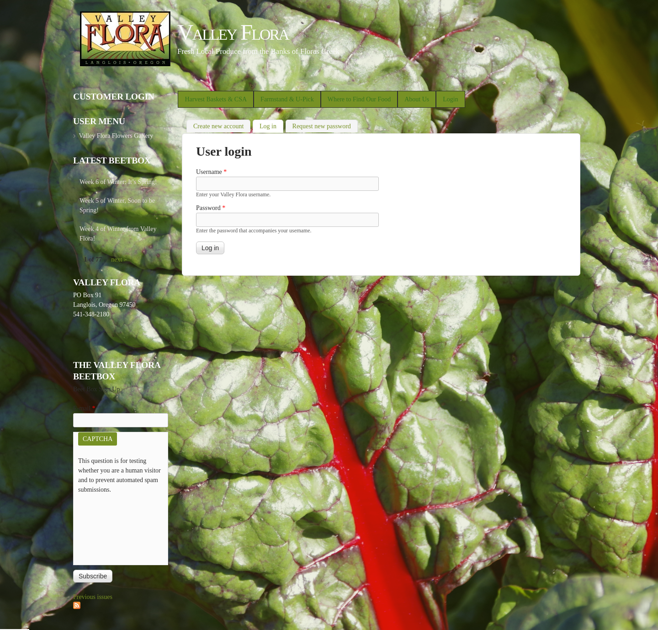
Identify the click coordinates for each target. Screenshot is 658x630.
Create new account (218, 126)
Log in (271, 125)
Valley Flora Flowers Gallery (116, 135)
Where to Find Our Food (359, 99)
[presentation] (115, 527)
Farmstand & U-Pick (287, 99)
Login (450, 99)
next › (118, 259)
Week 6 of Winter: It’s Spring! (118, 181)
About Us (416, 99)
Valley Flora (232, 32)
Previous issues (92, 596)
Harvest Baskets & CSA (216, 99)
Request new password (321, 126)
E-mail (84, 408)
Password (210, 208)
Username (211, 171)
